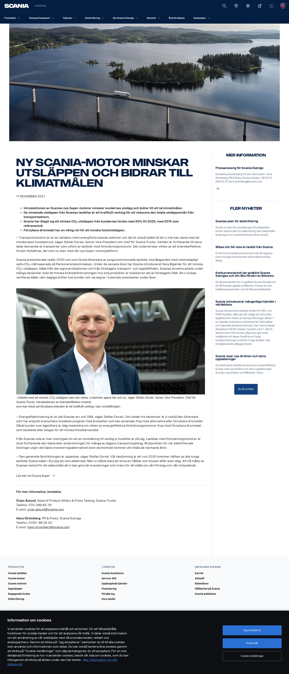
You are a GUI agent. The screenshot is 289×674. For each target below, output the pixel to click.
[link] (246, 179)
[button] (271, 6)
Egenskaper (15, 588)
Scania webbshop (205, 594)
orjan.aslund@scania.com (45, 509)
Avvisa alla (252, 643)
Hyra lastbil (108, 599)
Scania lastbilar (17, 573)
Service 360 (109, 578)
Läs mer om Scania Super (33, 476)
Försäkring (108, 594)
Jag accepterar (252, 630)
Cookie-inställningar (252, 656)
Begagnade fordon (19, 594)
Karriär (199, 573)
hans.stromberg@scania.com (48, 527)
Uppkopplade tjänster (114, 583)
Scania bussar (16, 578)
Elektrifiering (16, 599)
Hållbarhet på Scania (207, 588)
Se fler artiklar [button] (246, 389)
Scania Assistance (113, 573)
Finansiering (109, 588)
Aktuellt (199, 578)
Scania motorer (17, 583)
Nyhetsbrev (202, 583)
